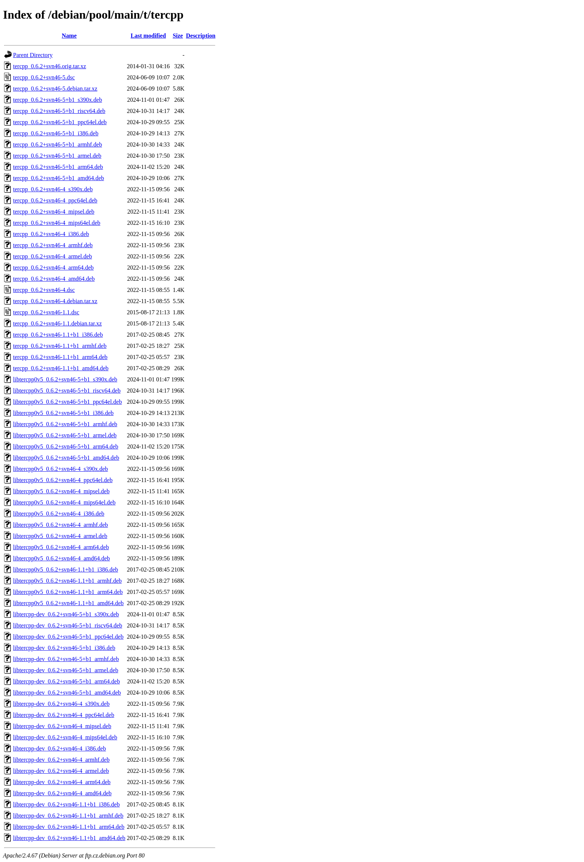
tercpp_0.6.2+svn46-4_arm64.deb (53, 267)
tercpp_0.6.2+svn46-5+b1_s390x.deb (57, 100)
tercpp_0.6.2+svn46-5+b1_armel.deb (57, 155)
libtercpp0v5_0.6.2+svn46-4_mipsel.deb (61, 491)
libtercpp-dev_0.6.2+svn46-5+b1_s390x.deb (66, 614)
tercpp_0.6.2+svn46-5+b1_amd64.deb (58, 178)
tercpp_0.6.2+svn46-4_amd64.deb (54, 279)
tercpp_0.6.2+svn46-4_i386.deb (51, 234)
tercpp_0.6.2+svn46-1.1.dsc (46, 312)
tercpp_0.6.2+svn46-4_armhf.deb (53, 245)
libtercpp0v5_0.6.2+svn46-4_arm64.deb (61, 547)
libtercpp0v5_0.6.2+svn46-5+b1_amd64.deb (66, 457)
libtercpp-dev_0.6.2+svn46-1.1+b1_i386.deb (66, 804)
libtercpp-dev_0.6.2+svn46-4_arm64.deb (62, 782)
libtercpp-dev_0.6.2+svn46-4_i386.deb (59, 748)
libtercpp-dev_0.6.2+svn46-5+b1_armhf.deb (66, 659)
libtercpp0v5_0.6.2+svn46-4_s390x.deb (60, 469)
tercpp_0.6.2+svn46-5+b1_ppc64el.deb (60, 122)
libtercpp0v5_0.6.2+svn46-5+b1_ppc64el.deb (67, 402)
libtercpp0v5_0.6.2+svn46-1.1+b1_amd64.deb (68, 603)
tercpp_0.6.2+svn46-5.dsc (44, 77)
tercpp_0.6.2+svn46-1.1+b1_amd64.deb (60, 368)
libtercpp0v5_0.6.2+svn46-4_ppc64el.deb (62, 480)
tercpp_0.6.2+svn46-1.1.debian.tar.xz (57, 323)
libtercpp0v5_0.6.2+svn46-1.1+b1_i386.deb (65, 569)
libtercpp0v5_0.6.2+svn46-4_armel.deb (60, 536)
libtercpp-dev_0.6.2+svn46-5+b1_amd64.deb (67, 692)
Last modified (148, 35)
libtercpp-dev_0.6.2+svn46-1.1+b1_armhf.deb (68, 815)
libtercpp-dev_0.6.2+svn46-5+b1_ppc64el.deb (68, 636)
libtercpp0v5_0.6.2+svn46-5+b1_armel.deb (65, 435)
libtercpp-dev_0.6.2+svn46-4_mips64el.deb (65, 737)
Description (200, 35)
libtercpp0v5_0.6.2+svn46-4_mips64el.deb (64, 502)
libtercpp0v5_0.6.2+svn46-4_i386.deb (58, 513)
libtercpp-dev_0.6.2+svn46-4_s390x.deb (61, 704)
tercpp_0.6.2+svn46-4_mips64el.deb (56, 223)
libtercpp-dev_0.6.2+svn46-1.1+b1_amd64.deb (69, 838)
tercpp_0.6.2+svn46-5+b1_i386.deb (55, 133)
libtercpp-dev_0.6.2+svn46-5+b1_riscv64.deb (67, 625)
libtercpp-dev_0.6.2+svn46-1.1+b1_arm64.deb (68, 827)
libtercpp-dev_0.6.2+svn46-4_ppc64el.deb (63, 715)
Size (178, 35)
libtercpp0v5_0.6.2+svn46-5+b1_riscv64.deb (67, 390)
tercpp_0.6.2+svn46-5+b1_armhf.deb (57, 144)
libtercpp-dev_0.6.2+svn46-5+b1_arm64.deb (66, 681)
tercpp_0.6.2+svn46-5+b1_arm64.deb (58, 167)
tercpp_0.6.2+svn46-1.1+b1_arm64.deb (60, 357)
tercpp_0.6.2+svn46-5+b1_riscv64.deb (59, 111)
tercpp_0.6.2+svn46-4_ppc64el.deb (55, 200)
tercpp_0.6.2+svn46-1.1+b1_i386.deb (58, 334)
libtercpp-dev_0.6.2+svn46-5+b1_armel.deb (65, 670)
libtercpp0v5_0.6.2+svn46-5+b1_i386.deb (63, 413)
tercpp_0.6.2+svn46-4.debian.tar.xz (55, 301)
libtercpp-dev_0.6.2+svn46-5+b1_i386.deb (64, 648)
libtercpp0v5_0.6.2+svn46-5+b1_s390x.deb (65, 379)
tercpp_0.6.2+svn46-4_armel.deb (52, 256)
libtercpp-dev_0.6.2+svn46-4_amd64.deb (62, 793)
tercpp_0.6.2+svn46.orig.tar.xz (49, 66)
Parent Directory (33, 55)
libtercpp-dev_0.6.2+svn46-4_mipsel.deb (62, 726)
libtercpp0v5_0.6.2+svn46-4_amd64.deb (61, 558)
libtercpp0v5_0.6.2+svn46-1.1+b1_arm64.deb (68, 592)
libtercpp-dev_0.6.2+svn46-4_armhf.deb (61, 759)
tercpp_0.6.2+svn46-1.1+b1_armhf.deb (60, 346)
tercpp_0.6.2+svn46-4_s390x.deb (53, 189)
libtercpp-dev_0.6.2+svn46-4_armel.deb (61, 771)
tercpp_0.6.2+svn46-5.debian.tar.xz (55, 88)
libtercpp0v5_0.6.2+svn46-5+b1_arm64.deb (65, 446)
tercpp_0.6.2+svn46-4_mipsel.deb (53, 211)
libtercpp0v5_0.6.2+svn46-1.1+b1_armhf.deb (67, 581)
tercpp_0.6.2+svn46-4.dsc (44, 290)
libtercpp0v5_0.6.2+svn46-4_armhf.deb (60, 525)
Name (69, 35)
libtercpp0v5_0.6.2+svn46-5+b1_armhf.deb (65, 424)
